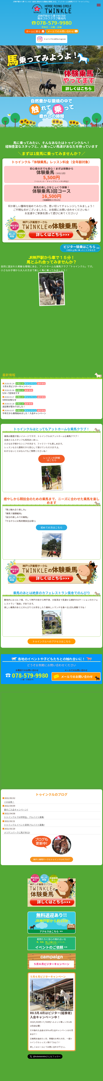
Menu (99, 3)
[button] (41, 94)
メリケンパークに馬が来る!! (17, 832)
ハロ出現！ (9, 801)
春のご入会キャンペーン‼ (16, 809)
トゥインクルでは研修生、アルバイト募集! (24, 817)
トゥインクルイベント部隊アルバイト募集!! (24, 824)
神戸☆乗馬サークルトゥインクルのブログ (51, 859)
